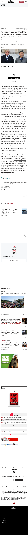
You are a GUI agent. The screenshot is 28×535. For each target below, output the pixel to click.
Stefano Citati (4, 337)
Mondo (3, 26)
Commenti (3, 66)
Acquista (14, 260)
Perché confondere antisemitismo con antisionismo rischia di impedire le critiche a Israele (15, 183)
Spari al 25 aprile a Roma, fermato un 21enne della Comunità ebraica (13, 294)
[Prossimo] (25, 196)
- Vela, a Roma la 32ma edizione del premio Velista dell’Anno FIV (12, 427)
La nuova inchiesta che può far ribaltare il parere (11, 322)
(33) (26, 314)
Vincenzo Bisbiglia (5, 314)
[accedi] (26, 2)
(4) (4, 189)
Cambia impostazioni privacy (7, 516)
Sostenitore (6, 186)
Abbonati (22, 1)
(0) (26, 215)
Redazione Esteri (5, 215)
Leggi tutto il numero (14, 407)
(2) (26, 326)
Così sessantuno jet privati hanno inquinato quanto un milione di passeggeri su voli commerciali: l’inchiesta (9, 211)
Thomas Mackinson (5, 326)
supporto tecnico (10, 499)
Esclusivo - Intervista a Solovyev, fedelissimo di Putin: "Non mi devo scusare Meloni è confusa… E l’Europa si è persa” (11, 333)
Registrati (18, 480)
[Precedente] (22, 196)
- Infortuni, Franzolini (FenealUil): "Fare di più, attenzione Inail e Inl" (12, 431)
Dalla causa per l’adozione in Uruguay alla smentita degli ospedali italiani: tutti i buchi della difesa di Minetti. (11, 320)
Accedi (9, 480)
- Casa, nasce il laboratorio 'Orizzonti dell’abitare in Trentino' (11, 417)
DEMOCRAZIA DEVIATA (9, 256)
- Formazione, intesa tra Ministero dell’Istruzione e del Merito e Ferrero (13, 429)
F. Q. (2, 39)
